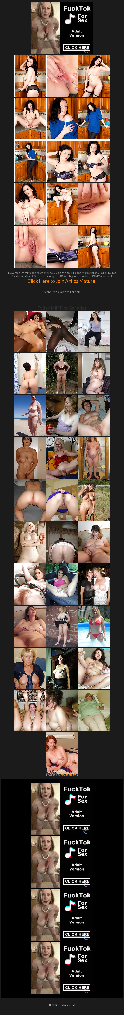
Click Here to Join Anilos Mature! (62, 281)
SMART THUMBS (69, 775)
